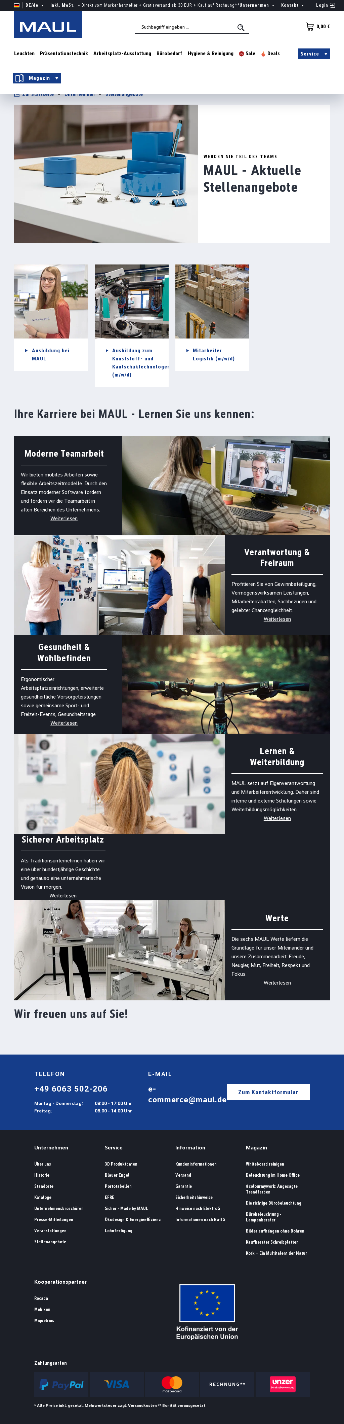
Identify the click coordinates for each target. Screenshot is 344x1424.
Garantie (183, 1186)
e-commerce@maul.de (187, 1094)
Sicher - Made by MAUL (126, 1208)
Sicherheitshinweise (194, 1197)
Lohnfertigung (118, 1230)
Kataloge (42, 1197)
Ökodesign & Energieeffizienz (133, 1219)
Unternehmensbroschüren (59, 1208)
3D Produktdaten (121, 1164)
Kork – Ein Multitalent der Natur (276, 1253)
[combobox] (192, 27)
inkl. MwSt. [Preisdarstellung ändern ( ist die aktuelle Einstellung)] (66, 5)
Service (114, 1147)
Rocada (41, 1298)
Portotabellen (118, 1186)
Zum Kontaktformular (268, 1092)
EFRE (109, 1197)
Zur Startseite (34, 94)
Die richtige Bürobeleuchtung (273, 1203)
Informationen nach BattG (200, 1219)
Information (190, 1147)
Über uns (42, 1164)
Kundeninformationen (196, 1164)
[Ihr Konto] (325, 5)
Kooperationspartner (60, 1282)
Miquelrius (44, 1320)
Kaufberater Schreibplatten (272, 1242)
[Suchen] (241, 27)
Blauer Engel (117, 1175)
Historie (41, 1175)
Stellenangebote (50, 1241)
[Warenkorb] (316, 26)
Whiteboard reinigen (265, 1164)
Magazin (256, 1147)
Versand (183, 1175)
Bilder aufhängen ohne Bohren (275, 1231)
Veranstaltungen (50, 1230)
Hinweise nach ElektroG (197, 1208)
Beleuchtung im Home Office (273, 1175)
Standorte (43, 1186)
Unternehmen (51, 1147)
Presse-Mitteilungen (53, 1219)
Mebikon (42, 1309)
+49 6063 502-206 (71, 1089)
